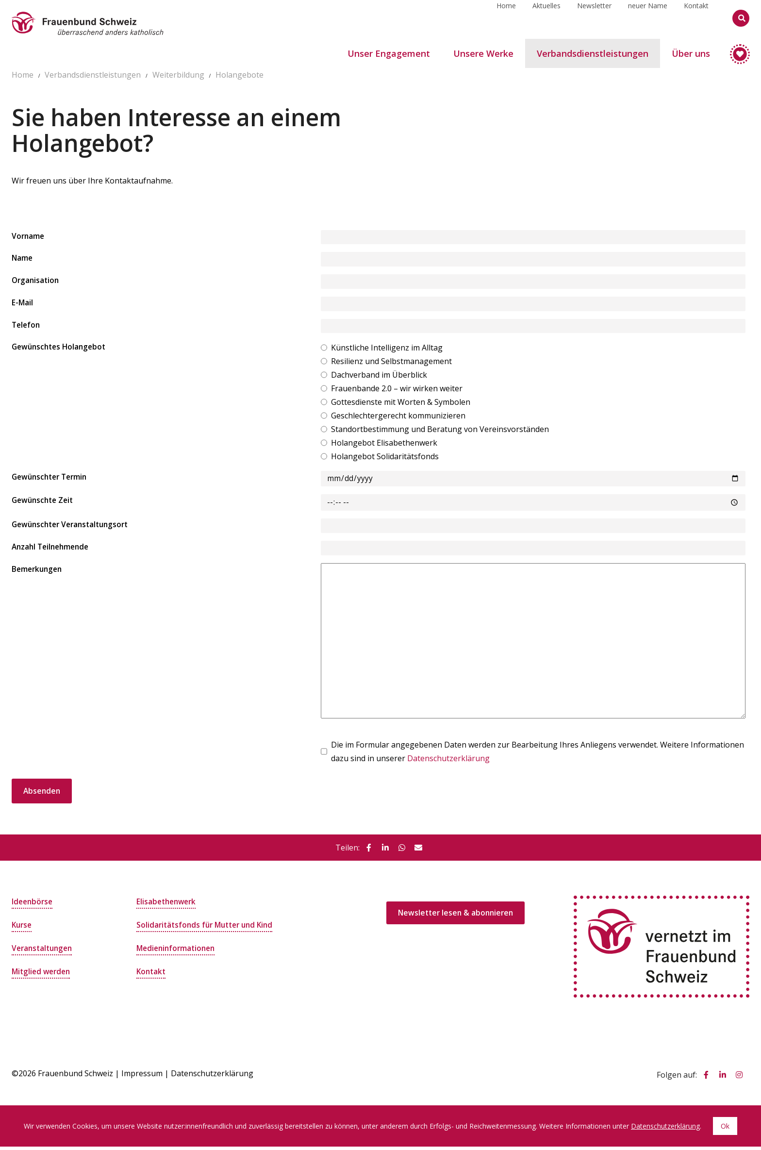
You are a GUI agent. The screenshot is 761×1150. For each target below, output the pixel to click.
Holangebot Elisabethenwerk (384, 444)
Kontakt (696, 17)
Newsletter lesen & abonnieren (457, 916)
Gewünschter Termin (52, 479)
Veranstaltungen (44, 951)
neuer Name (647, 17)
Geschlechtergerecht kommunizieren (398, 417)
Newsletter (594, 17)
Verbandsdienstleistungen (93, 74)
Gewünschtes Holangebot (61, 349)
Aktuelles (546, 17)
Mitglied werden (43, 974)
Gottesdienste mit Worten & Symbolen (400, 404)
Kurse (22, 928)
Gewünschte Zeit (44, 503)
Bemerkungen (38, 572)
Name (22, 259)
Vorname (29, 237)
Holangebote (239, 74)
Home (506, 17)
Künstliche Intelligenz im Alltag (387, 349)
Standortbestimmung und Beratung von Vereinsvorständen (440, 431)
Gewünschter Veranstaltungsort (74, 527)
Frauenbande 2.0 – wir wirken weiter (397, 390)
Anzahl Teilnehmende (53, 550)
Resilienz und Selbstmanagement (391, 363)
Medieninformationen (177, 951)
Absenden (42, 794)
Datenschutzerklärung (448, 761)
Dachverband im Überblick (379, 376)
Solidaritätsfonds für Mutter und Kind (208, 928)
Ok (725, 1129)
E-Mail (22, 304)
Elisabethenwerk (167, 905)
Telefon (27, 326)
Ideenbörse (33, 905)
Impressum (142, 1076)
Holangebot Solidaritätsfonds (385, 458)
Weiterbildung (178, 74)
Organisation (36, 281)
